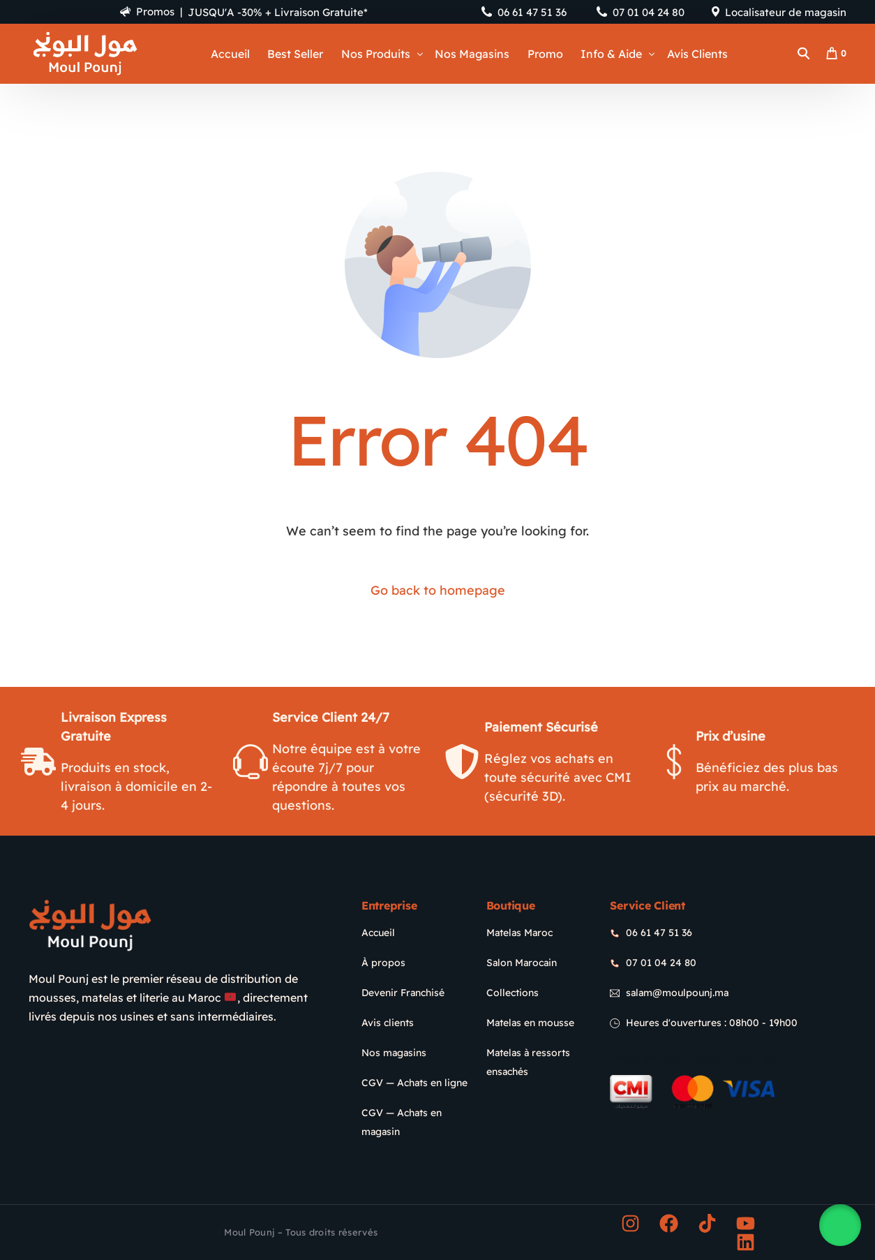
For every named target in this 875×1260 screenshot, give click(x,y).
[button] (840, 1225)
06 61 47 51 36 (532, 12)
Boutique (510, 905)
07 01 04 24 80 (649, 12)
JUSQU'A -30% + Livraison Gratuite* (279, 12)
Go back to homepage (438, 590)
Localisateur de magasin (785, 12)
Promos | (142, 11)
